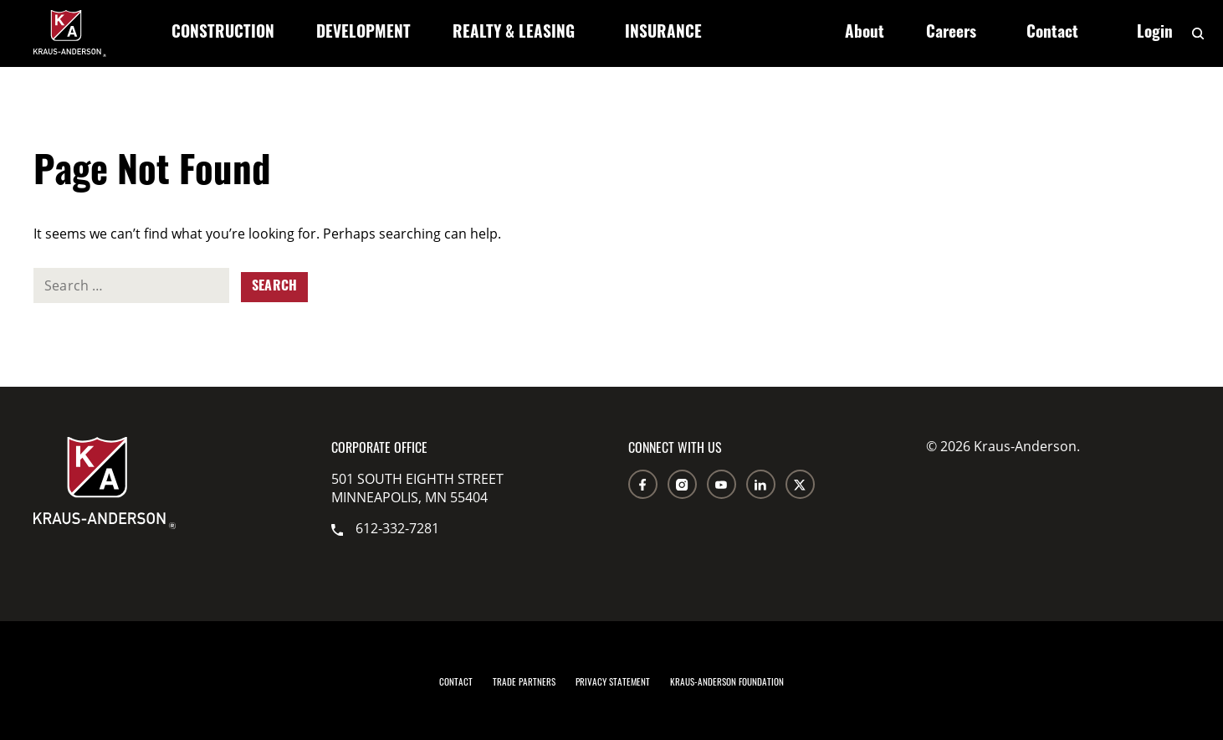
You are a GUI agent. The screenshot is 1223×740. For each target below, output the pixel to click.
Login (1155, 34)
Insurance (663, 34)
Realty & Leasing (514, 34)
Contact (1052, 34)
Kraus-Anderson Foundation (727, 681)
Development (363, 34)
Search (274, 287)
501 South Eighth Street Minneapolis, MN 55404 (417, 488)
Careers (951, 34)
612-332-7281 (385, 528)
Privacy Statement (613, 681)
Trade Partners (524, 681)
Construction (222, 34)
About (864, 34)
